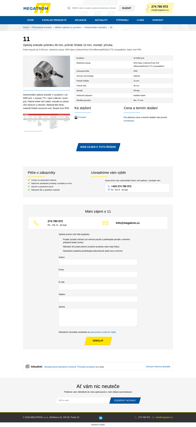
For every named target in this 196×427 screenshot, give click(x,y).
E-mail (61, 282)
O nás (140, 20)
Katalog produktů (54, 20)
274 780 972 (159, 6)
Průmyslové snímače (42, 27)
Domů (26, 27)
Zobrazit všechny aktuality (158, 366)
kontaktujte (129, 121)
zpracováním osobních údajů (103, 332)
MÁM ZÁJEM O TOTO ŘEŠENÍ (98, 147)
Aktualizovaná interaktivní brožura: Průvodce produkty (69, 367)
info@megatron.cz (128, 222)
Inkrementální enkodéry (95, 27)
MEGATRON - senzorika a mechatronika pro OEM (37, 8)
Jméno (62, 257)
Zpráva (62, 307)
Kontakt (157, 20)
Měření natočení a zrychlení (68, 27)
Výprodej (122, 20)
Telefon (62, 294)
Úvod (30, 20)
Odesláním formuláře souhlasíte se (87, 332)
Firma (61, 270)
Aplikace (80, 20)
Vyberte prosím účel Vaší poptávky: (74, 234)
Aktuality (101, 20)
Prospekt (80, 117)
